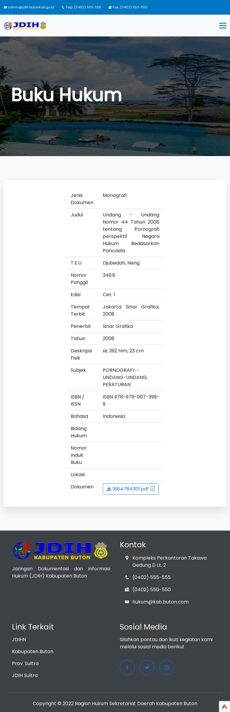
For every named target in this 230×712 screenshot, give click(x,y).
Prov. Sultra (25, 663)
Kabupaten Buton (32, 651)
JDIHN (19, 639)
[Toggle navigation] (222, 26)
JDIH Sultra (25, 675)
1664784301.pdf (131, 488)
